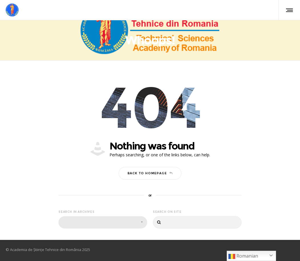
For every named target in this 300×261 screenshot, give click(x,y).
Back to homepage (150, 173)
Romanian (243, 256)
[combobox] (102, 222)
